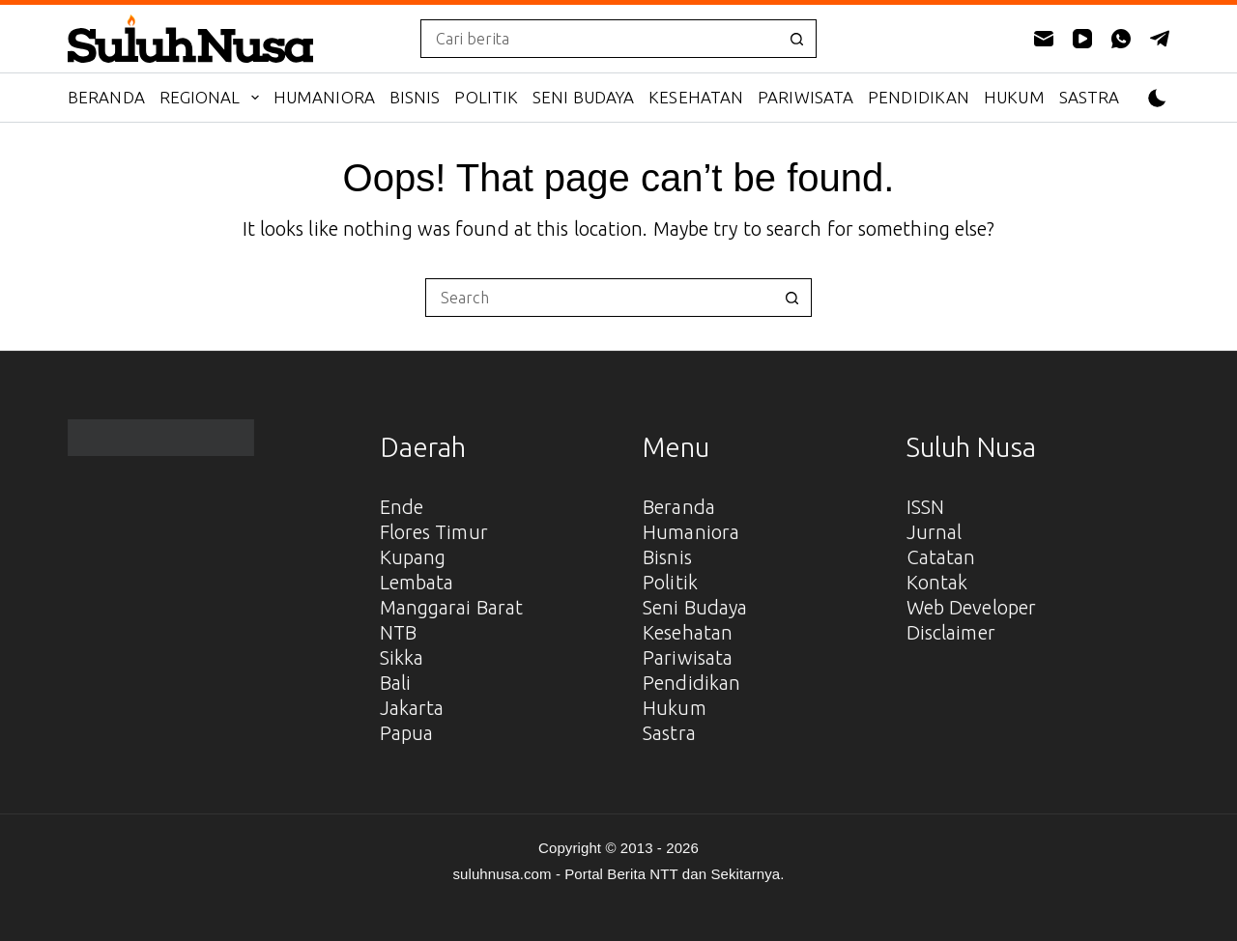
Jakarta (412, 708)
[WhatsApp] (1121, 38)
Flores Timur (434, 532)
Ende (401, 507)
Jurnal (934, 532)
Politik (486, 97)
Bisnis (415, 97)
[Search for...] (599, 38)
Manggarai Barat (452, 607)
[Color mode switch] (1157, 98)
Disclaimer (950, 632)
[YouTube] (1082, 38)
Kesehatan (695, 97)
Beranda (106, 97)
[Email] (1043, 38)
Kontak (937, 582)
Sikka (402, 657)
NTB (398, 632)
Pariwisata (805, 97)
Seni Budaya (583, 97)
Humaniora (324, 97)
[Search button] (797, 38)
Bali (395, 682)
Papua (407, 733)
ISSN (925, 507)
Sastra (1089, 97)
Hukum (1014, 97)
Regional (213, 97)
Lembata (417, 582)
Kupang (413, 557)
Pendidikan (918, 97)
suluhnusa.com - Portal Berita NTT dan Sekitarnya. (618, 874)
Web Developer (971, 607)
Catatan (941, 557)
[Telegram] (1159, 38)
